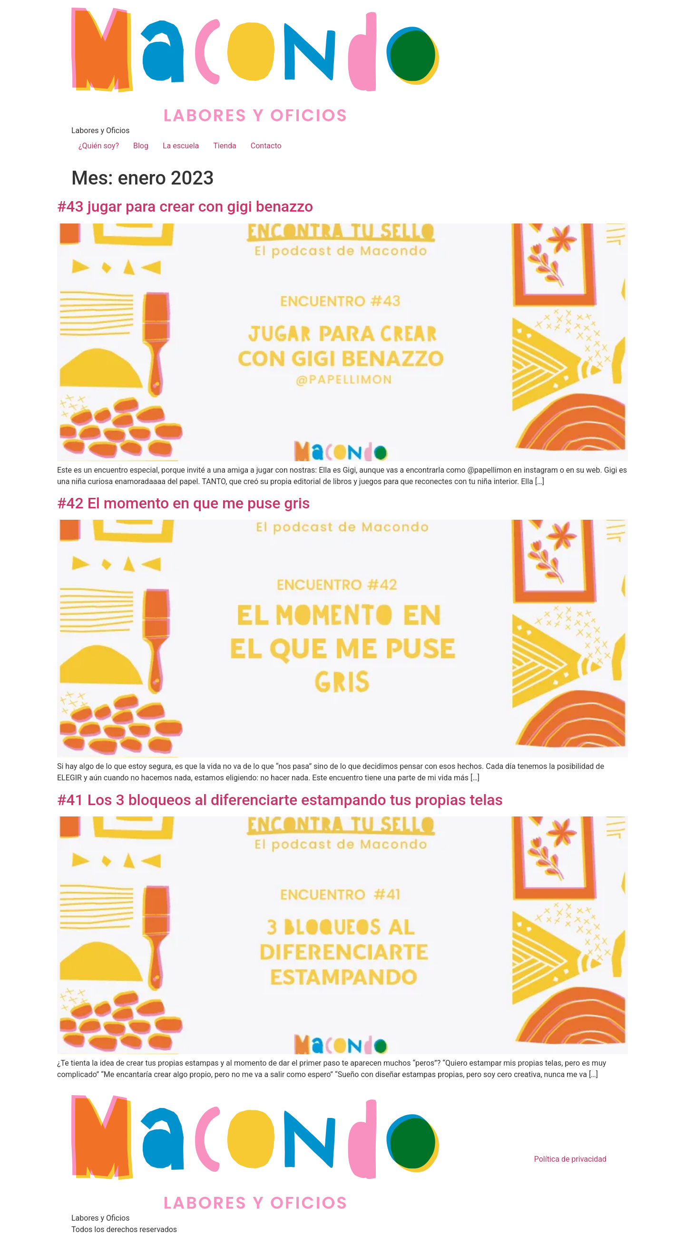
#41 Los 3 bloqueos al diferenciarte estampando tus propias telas (280, 800)
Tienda (224, 145)
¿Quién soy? (98, 145)
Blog (140, 145)
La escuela (181, 145)
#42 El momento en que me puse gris (183, 503)
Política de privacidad (570, 1159)
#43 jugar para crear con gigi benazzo (185, 206)
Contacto (266, 145)
